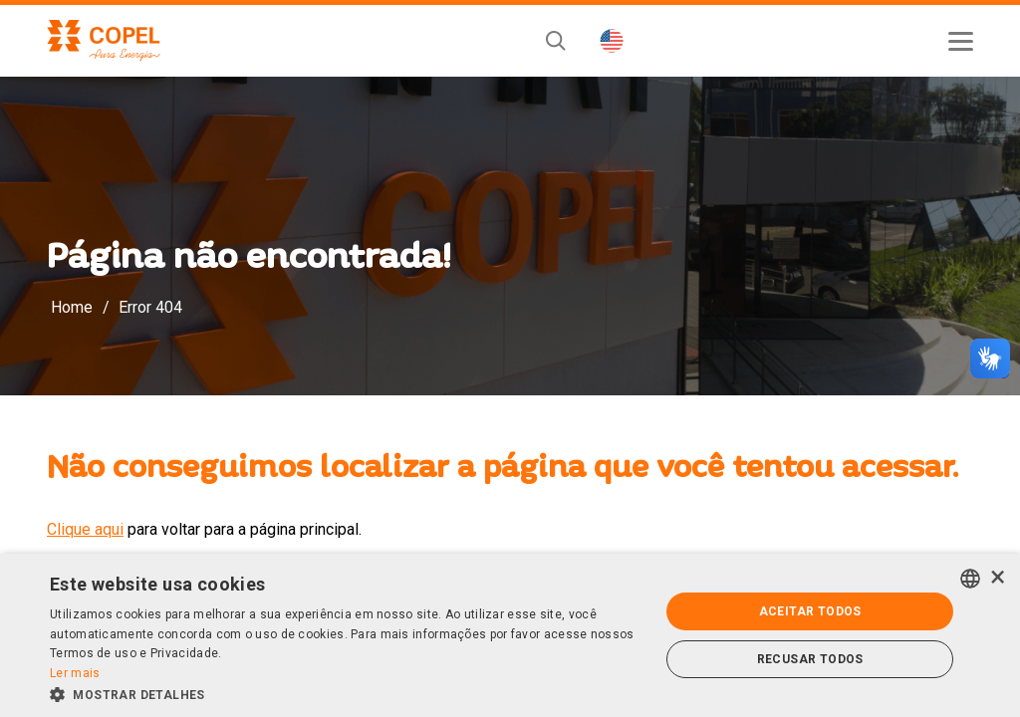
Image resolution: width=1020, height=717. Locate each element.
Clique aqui (85, 529)
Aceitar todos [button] (810, 611)
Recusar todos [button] (810, 659)
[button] (345, 693)
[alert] (510, 635)
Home (72, 307)
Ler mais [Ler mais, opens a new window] (75, 673)
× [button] (997, 578)
